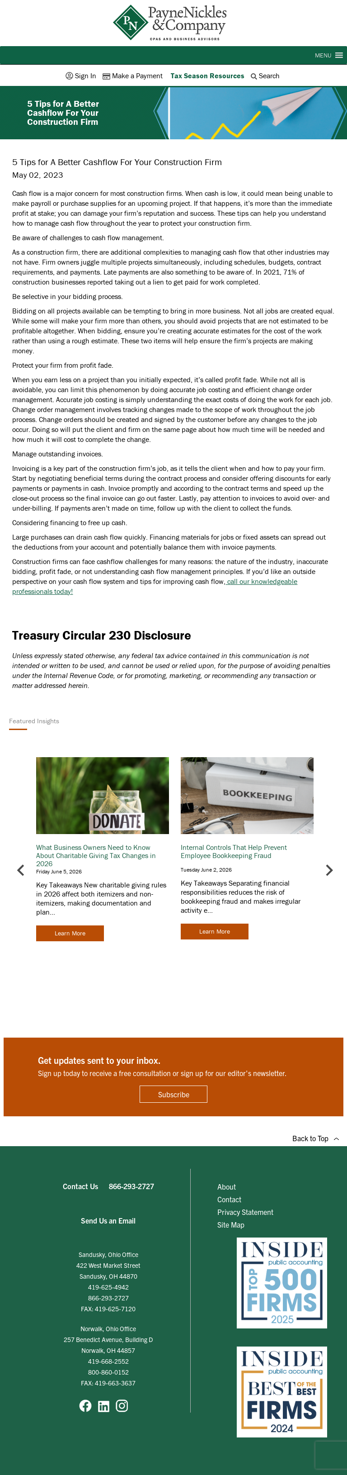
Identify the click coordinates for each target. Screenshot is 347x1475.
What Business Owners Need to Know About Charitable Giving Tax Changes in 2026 (96, 855)
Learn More (70, 933)
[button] (323, 55)
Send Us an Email (108, 1220)
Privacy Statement (245, 1211)
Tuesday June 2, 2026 (206, 869)
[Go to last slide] (21, 870)
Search (266, 75)
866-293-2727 (131, 1185)
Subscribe (173, 1094)
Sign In (81, 75)
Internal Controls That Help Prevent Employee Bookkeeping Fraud (234, 851)
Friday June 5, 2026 (59, 871)
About (226, 1186)
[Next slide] (329, 870)
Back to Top (315, 1138)
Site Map (230, 1224)
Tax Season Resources (207, 75)
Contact (229, 1199)
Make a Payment (133, 75)
